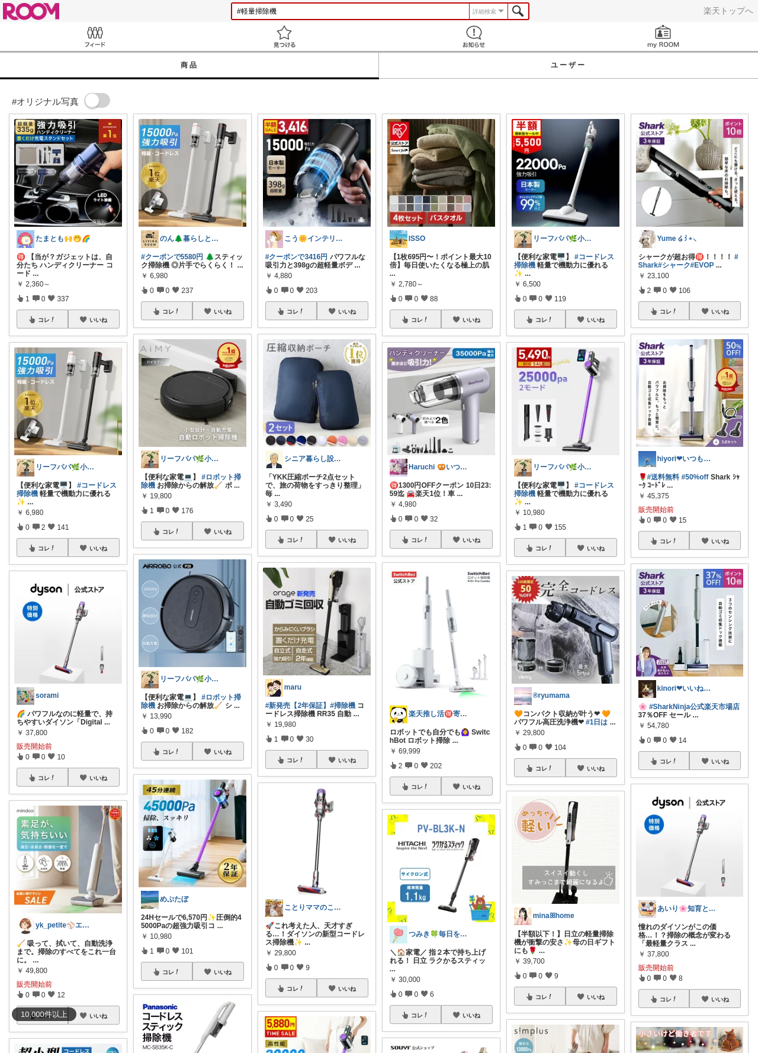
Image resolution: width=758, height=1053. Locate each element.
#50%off (695, 477)
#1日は (597, 722)
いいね (98, 320)
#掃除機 (342, 705)
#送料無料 (663, 477)
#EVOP (702, 265)
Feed (95, 36)
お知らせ (473, 36)
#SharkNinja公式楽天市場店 (694, 707)
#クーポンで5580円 (172, 257)
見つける (284, 36)
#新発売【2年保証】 (297, 705)
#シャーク (674, 265)
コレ (47, 320)
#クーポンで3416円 (296, 257)
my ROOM (663, 36)
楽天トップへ (728, 10)
